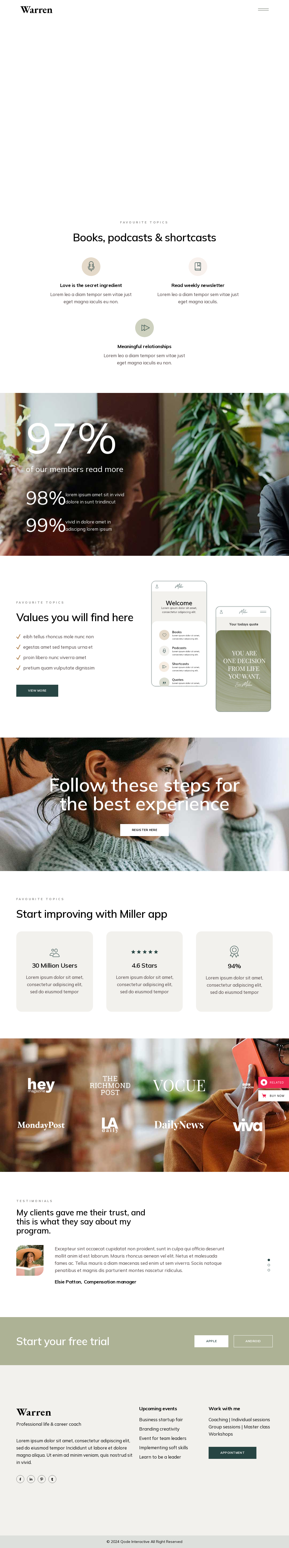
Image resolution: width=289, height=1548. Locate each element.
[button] (269, 1260)
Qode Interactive (135, 1541)
